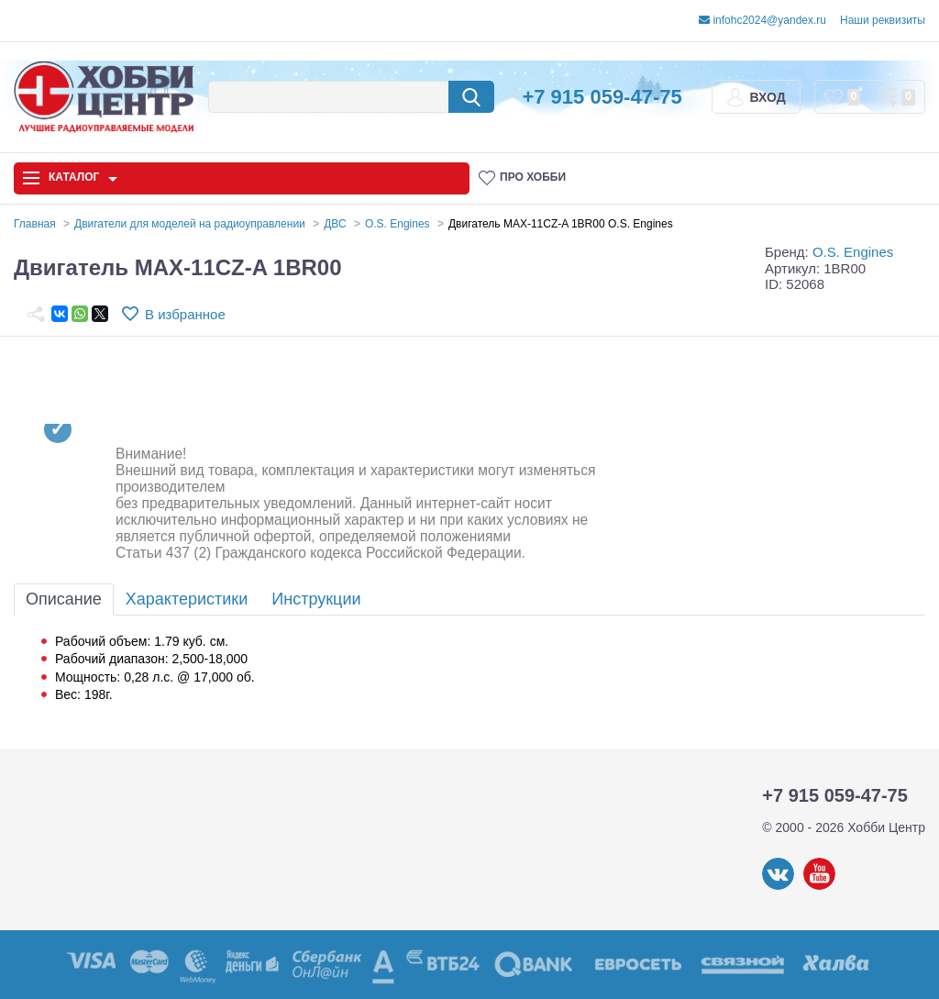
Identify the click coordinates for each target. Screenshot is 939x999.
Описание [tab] (64, 599)
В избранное (185, 314)
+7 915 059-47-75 (601, 96)
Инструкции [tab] (315, 599)
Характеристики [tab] (187, 599)
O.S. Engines (852, 252)
